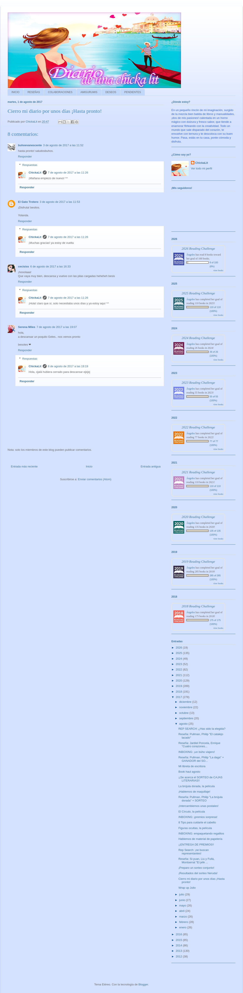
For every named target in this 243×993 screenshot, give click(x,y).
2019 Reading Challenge (198, 561)
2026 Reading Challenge (198, 248)
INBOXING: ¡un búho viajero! (196, 752)
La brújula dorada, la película (196, 786)
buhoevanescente (30, 145)
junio (182, 900)
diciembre (185, 701)
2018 (179, 691)
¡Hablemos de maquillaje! (194, 791)
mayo (183, 905)
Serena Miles (26, 327)
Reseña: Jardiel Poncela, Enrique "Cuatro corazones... (199, 744)
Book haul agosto (189, 771)
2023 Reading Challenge (198, 382)
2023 (179, 664)
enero (183, 927)
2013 (179, 950)
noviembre (186, 707)
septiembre (186, 718)
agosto (184, 723)
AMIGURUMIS (88, 92)
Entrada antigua (151, 466)
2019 (179, 686)
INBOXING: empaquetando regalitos (201, 833)
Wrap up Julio (186, 887)
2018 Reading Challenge (198, 606)
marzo (183, 916)
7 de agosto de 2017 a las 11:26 (68, 172)
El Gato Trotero (28, 201)
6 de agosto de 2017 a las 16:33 (50, 266)
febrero (184, 922)
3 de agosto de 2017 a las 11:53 (60, 201)
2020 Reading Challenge (198, 517)
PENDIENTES (132, 92)
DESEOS (110, 92)
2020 (179, 680)
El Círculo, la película (191, 811)
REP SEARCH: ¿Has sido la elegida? (201, 728)
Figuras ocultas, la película (195, 828)
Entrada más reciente (24, 466)
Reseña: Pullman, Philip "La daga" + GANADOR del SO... (201, 759)
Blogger (143, 984)
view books (218, 270)
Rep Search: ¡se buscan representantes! (193, 851)
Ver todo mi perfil (201, 168)
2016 (179, 934)
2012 (179, 956)
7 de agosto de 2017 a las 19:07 (57, 327)
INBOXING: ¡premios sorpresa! (197, 817)
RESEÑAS (34, 92)
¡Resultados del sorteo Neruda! (197, 873)
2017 (179, 697)
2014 (179, 945)
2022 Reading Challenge (198, 427)
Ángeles (190, 254)
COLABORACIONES (60, 92)
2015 (179, 940)
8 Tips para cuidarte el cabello (197, 822)
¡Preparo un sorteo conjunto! (196, 867)
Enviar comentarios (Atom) (94, 479)
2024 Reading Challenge (198, 338)
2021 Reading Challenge (198, 472)
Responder (25, 156)
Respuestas (29, 164)
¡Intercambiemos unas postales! (198, 806)
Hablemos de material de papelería (200, 839)
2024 (179, 658)
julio (182, 894)
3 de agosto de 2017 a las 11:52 (63, 145)
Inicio (89, 466)
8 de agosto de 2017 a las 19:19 (68, 366)
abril (182, 911)
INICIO (15, 92)
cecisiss (23, 266)
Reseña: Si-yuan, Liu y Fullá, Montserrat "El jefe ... (196, 860)
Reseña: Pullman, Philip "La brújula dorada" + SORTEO (200, 798)
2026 (179, 647)
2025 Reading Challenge (198, 293)
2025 (179, 653)
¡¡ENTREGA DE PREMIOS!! (196, 844)
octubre (184, 712)
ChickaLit (35, 172)
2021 (179, 675)
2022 (179, 669)
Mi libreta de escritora (191, 766)
